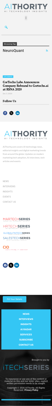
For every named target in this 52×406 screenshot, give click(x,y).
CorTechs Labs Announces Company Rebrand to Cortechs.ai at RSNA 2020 (25, 85)
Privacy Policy (31, 390)
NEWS (26, 314)
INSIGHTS (26, 324)
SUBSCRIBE (26, 339)
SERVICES (26, 334)
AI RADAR (26, 329)
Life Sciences (8, 76)
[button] (26, 18)
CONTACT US (26, 344)
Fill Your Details (14, 299)
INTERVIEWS (26, 319)
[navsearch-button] (6, 28)
